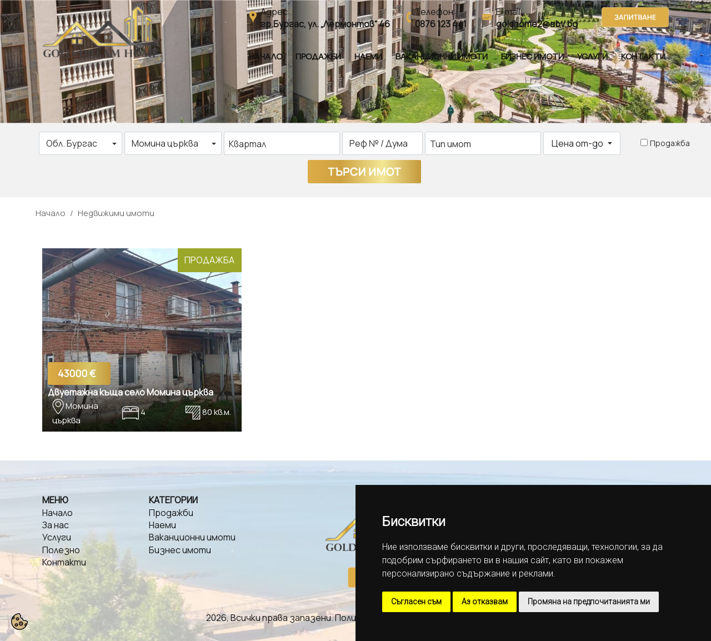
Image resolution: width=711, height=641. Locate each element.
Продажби (318, 56)
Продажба (670, 143)
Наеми (368, 56)
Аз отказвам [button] (485, 601)
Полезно (61, 550)
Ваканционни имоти (441, 56)
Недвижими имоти (116, 213)
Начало (265, 56)
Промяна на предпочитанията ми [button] (589, 601)
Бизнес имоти (532, 56)
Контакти (643, 56)
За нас (55, 525)
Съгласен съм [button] (416, 601)
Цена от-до (578, 143)
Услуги (592, 56)
